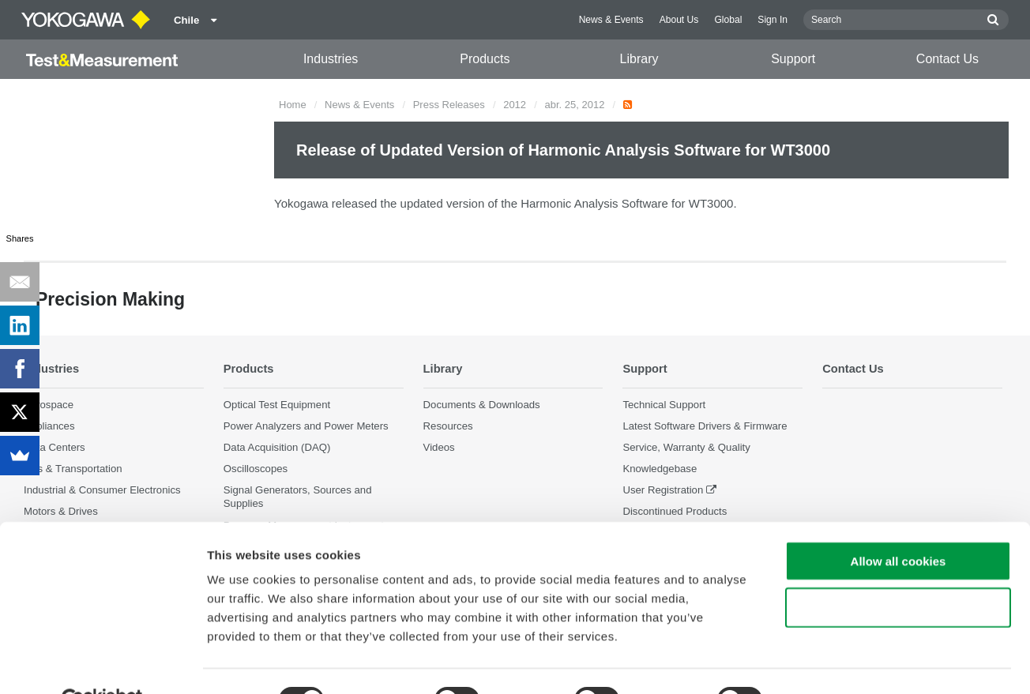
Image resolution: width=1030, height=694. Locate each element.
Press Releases (449, 105)
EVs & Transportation (73, 469)
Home (292, 105)
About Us (679, 19)
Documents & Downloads (481, 405)
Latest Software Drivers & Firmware (704, 426)
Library (639, 59)
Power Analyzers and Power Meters (306, 426)
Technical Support (663, 405)
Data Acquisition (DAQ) (277, 447)
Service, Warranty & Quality (686, 447)
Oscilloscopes (256, 469)
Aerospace (48, 405)
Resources (448, 426)
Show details (829, 663)
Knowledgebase (659, 469)
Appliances (49, 426)
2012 (514, 105)
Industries (330, 59)
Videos (439, 447)
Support (793, 59)
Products (484, 59)
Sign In (772, 19)
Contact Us (947, 59)
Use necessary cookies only (898, 570)
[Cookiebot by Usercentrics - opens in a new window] (102, 663)
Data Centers (54, 447)
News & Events (611, 19)
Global (728, 19)
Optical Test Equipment (277, 405)
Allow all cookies (898, 524)
